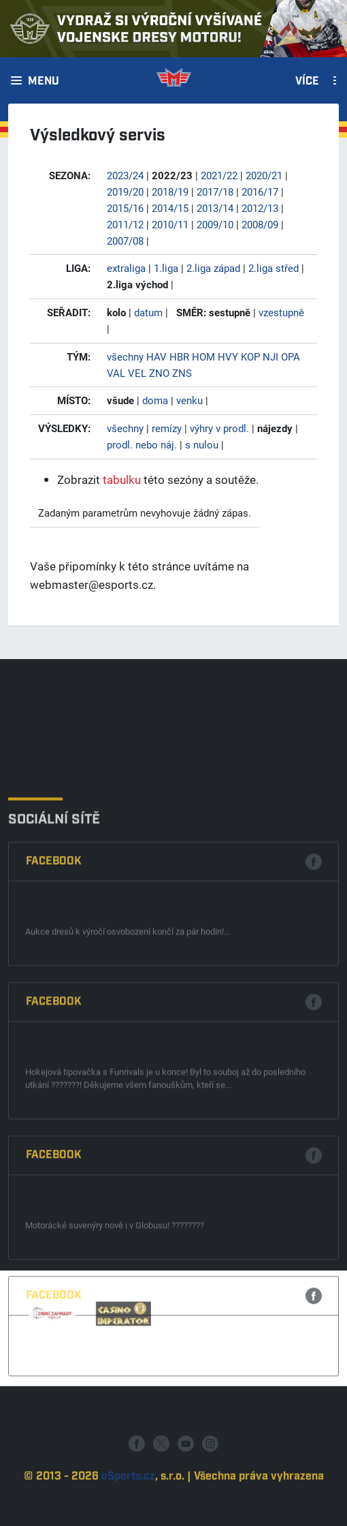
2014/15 (170, 208)
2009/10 (215, 224)
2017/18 (215, 191)
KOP (250, 356)
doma (155, 400)
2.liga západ (213, 268)
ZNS (182, 373)
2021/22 (219, 175)
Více (307, 81)
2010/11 (170, 224)
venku (189, 400)
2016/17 (260, 191)
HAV (156, 356)
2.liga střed (273, 268)
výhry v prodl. (219, 428)
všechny (125, 356)
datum (148, 312)
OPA (290, 356)
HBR (179, 356)
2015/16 (125, 208)
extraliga (126, 268)
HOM (203, 356)
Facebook (54, 993)
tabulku (122, 479)
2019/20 (125, 191)
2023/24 (125, 175)
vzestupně (281, 312)
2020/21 (264, 175)
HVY (228, 356)
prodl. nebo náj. (142, 444)
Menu (43, 81)
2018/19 (170, 191)
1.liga (166, 268)
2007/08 (125, 240)
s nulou (201, 444)
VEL (137, 373)
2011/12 (125, 224)
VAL (116, 373)
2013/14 (215, 208)
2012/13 (260, 208)
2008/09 (260, 224)
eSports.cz (128, 1502)
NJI (270, 356)
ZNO (159, 373)
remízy (167, 428)
